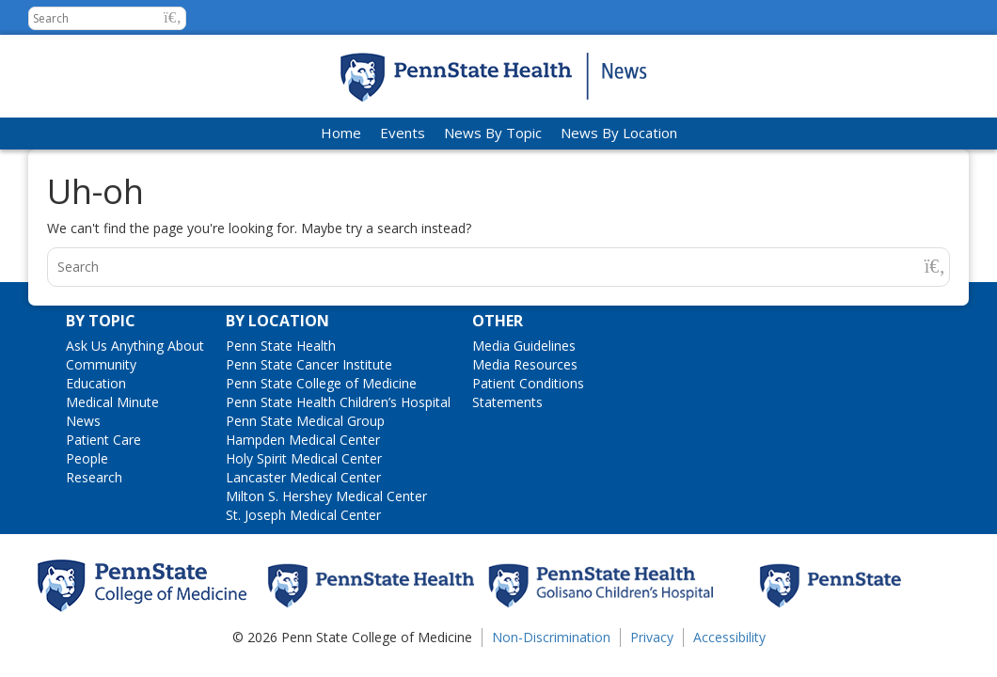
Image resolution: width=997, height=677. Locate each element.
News (83, 421)
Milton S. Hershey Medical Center (326, 496)
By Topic (100, 320)
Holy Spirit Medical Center (304, 458)
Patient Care (103, 440)
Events (402, 132)
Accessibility (729, 637)
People (87, 458)
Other (497, 320)
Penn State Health (281, 345)
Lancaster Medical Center (303, 477)
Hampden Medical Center (303, 440)
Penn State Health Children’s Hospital (338, 402)
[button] (173, 17)
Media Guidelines (524, 345)
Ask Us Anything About (135, 345)
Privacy (651, 637)
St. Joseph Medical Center (303, 515)
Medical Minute (112, 402)
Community (101, 364)
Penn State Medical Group (305, 421)
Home (341, 132)
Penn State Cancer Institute (309, 364)
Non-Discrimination (551, 637)
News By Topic (493, 132)
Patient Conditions (528, 383)
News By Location (619, 132)
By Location (277, 320)
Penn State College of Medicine (321, 383)
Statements (507, 402)
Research (94, 477)
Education (96, 383)
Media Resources (525, 364)
